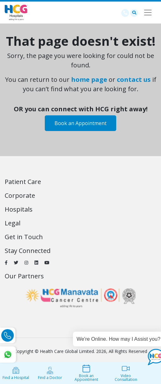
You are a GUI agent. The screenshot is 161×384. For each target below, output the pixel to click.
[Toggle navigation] (147, 12)
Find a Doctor (50, 373)
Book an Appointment (80, 123)
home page (89, 79)
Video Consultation (126, 373)
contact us (134, 79)
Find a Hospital (16, 373)
